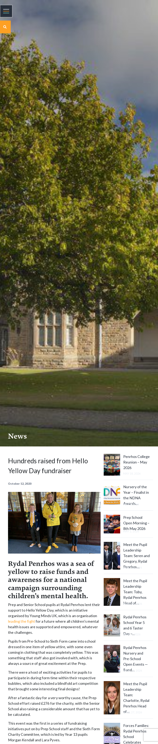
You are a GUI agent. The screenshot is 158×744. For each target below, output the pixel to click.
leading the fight (21, 621)
